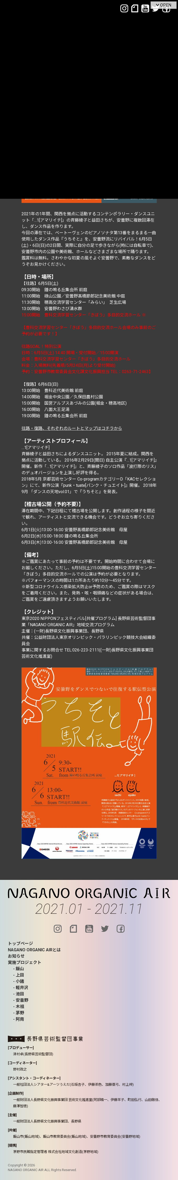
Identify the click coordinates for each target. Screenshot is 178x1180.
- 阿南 (18, 1019)
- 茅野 (18, 1012)
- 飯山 (18, 968)
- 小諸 (18, 981)
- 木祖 (18, 1006)
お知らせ (16, 956)
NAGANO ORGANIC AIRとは (34, 949)
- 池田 (18, 993)
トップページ (20, 943)
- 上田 (18, 975)
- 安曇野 (20, 1000)
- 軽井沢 (20, 987)
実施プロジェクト (24, 962)
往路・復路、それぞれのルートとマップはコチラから (71, 428)
